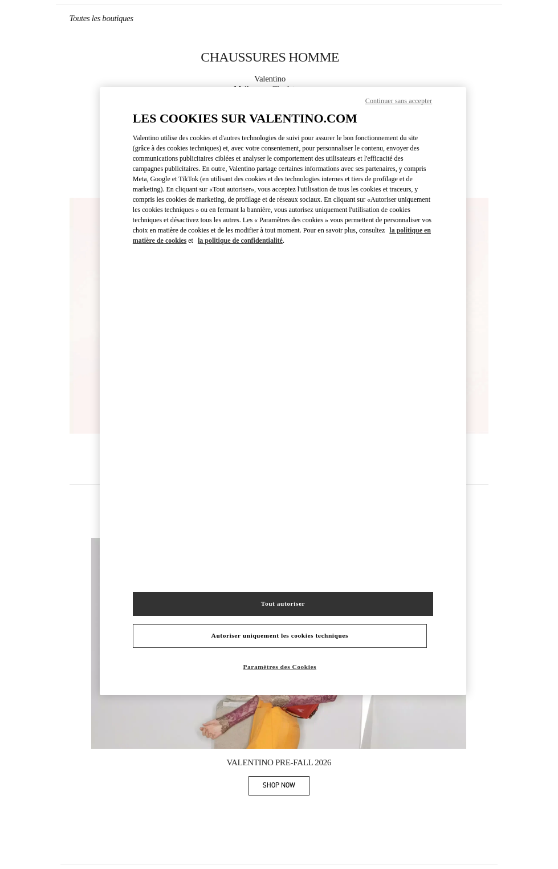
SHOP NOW (286, 787)
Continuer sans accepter (398, 101)
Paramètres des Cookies (280, 666)
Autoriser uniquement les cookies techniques (279, 635)
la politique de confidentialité (240, 240)
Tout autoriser (283, 603)
